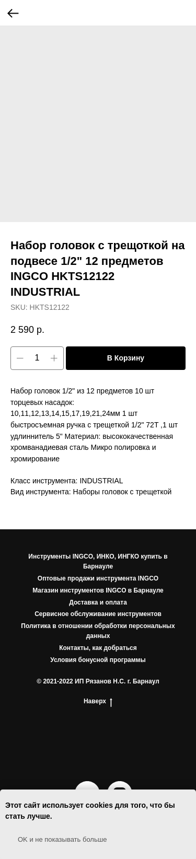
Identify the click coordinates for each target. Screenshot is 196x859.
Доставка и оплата (98, 602)
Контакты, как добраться (98, 648)
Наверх (98, 701)
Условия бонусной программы (98, 660)
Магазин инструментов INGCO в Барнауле (98, 590)
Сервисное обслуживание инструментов (98, 614)
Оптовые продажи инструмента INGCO (98, 578)
